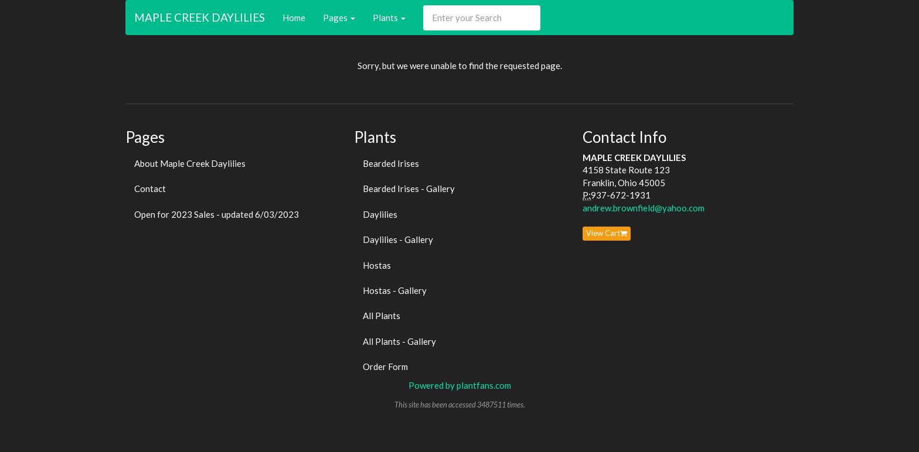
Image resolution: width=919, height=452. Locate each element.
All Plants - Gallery (399, 341)
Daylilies (380, 214)
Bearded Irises (391, 163)
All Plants (381, 315)
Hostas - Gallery (395, 290)
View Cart (606, 233)
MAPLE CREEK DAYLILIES (199, 17)
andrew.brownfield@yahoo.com (643, 208)
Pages (339, 17)
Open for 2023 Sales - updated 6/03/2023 (216, 214)
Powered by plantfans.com (460, 385)
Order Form (385, 366)
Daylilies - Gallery (398, 239)
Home (293, 17)
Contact (150, 188)
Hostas (377, 265)
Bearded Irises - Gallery (409, 188)
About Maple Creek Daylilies (190, 163)
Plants (389, 17)
